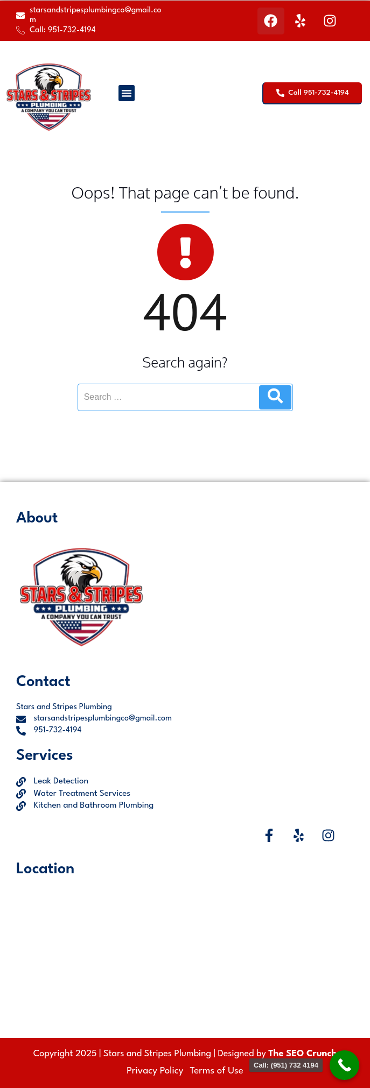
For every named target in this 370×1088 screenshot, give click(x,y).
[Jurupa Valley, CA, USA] (185, 950)
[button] (126, 93)
